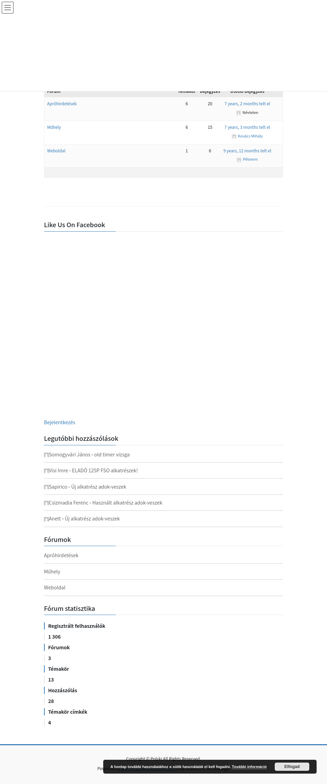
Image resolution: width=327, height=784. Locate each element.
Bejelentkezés (59, 422)
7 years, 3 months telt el (247, 127)
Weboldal (56, 150)
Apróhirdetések (62, 103)
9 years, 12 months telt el (247, 150)
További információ (249, 767)
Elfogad (292, 766)
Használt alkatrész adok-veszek (127, 502)
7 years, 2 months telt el (247, 103)
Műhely (54, 127)
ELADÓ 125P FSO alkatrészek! (105, 470)
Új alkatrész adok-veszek (98, 486)
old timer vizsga (112, 454)
